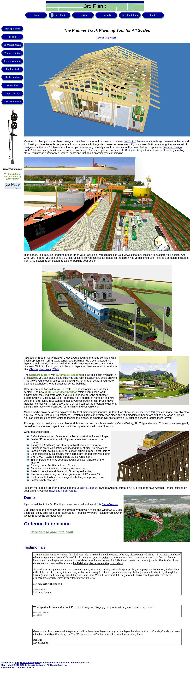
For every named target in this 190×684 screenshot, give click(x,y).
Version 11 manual (87, 487)
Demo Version (110, 504)
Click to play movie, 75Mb (44, 369)
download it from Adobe (62, 490)
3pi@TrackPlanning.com (27, 662)
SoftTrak (130, 141)
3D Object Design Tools (137, 150)
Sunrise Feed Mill (145, 412)
